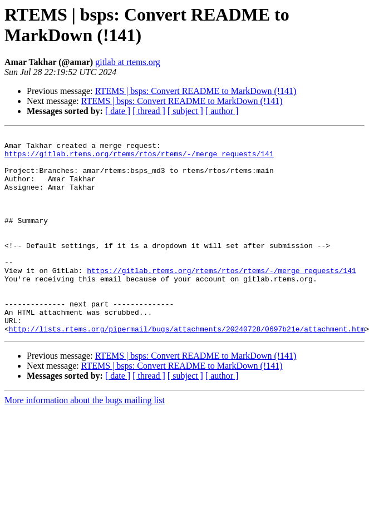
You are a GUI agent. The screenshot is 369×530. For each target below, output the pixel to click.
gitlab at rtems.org (127, 62)
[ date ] (117, 111)
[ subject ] (185, 111)
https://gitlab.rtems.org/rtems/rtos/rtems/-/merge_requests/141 (139, 158)
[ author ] (222, 111)
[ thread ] (148, 111)
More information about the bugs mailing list (84, 440)
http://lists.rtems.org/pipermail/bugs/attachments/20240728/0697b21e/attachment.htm (187, 369)
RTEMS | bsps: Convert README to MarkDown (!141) (196, 91)
